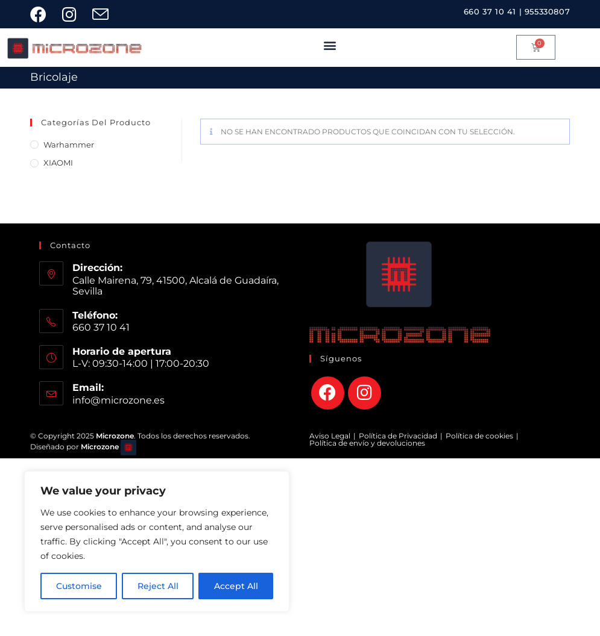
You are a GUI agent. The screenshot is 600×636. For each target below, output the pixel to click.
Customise (79, 586)
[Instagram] (364, 393)
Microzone (100, 446)
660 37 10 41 (490, 11)
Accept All (236, 586)
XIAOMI (58, 162)
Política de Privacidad (398, 435)
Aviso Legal (329, 435)
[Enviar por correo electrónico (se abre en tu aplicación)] (105, 14)
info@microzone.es (118, 400)
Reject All (157, 586)
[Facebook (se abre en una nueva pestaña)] (44, 14)
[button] (330, 45)
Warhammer (68, 144)
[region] (156, 541)
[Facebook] (327, 393)
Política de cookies (479, 435)
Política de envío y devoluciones (367, 442)
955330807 (547, 11)
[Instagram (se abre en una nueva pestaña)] (73, 14)
